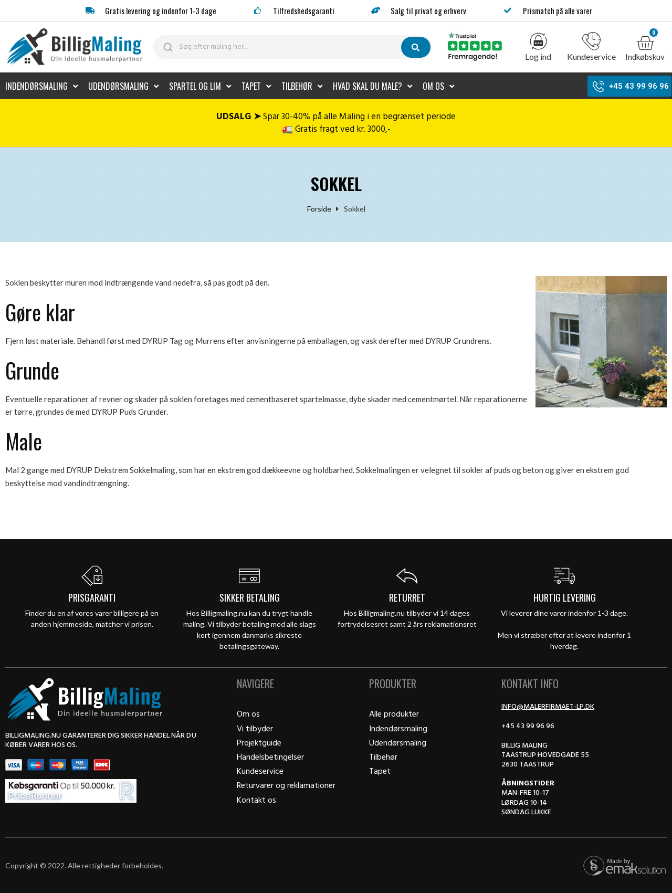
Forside (319, 208)
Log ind (538, 56)
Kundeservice (591, 56)
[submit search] (415, 47)
